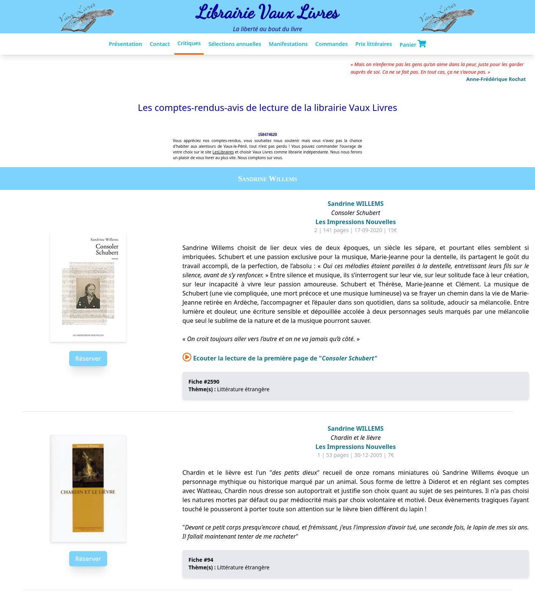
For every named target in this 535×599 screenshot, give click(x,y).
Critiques (189, 43)
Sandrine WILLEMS (355, 203)
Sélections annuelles (234, 43)
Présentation (125, 43)
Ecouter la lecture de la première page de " (279, 358)
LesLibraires (223, 152)
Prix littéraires (373, 43)
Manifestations (288, 43)
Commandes (331, 43)
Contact (160, 43)
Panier (413, 44)
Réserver (88, 358)
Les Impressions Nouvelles (355, 222)
